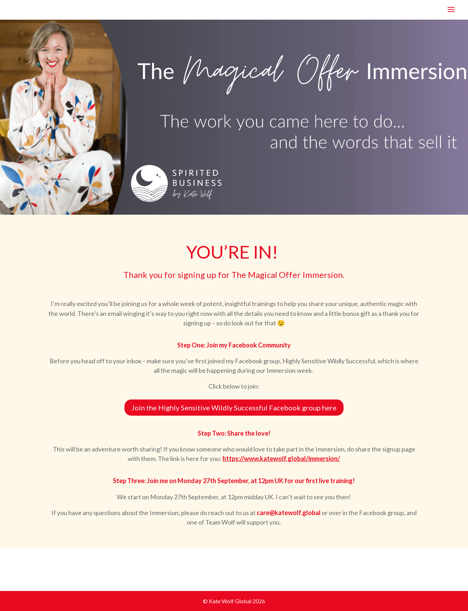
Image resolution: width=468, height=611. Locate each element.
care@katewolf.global (289, 512)
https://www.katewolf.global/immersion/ (281, 458)
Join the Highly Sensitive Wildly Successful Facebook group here (234, 407)
